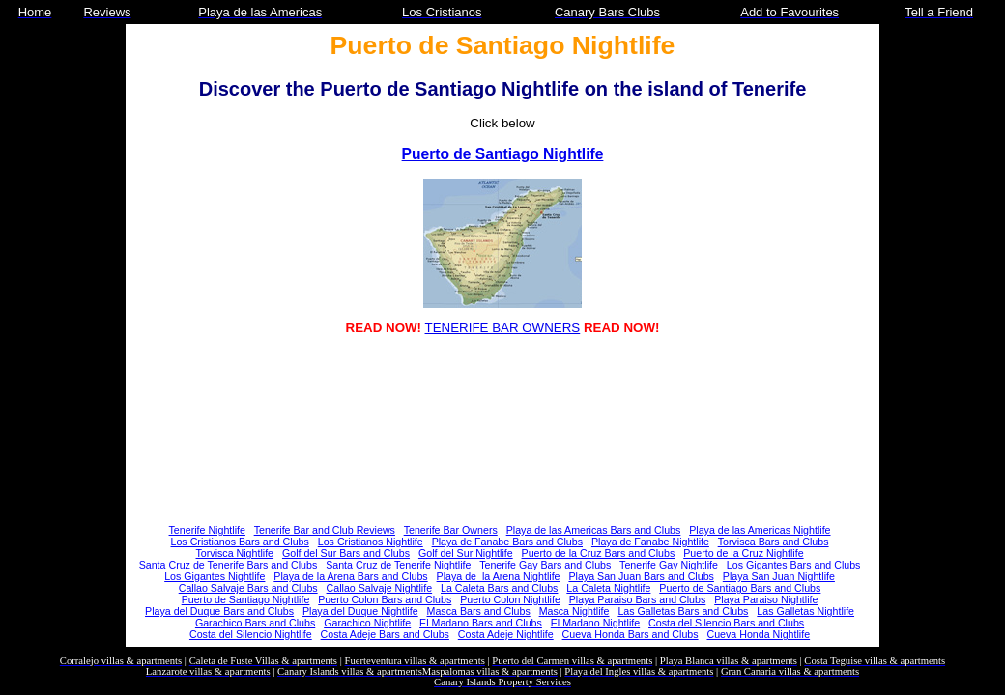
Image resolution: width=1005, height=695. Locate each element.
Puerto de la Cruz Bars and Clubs (598, 553)
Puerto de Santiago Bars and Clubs (739, 588)
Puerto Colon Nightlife (510, 599)
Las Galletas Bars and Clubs (682, 611)
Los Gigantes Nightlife (214, 576)
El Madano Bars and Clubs (480, 622)
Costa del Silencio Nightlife (250, 634)
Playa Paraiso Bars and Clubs (637, 599)
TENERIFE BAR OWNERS (503, 327)
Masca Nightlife (574, 611)
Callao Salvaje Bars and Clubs (248, 588)
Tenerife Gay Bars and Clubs (545, 564)
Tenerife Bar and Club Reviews (324, 530)
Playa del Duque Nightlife (360, 611)
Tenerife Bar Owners (451, 530)
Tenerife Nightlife (207, 530)
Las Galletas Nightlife (805, 611)
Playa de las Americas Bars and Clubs (593, 530)
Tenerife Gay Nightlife (668, 564)
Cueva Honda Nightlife (758, 634)
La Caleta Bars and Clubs (499, 588)
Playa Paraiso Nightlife (766, 599)
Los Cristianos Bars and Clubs (240, 541)
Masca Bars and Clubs (479, 611)
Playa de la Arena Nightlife (498, 576)
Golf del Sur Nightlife (465, 553)
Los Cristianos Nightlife (370, 541)
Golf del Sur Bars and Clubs (346, 553)
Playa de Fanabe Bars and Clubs (507, 541)
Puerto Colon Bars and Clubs (384, 599)
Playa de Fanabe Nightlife (650, 541)
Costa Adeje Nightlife (506, 634)
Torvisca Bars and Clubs (773, 541)
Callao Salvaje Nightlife (380, 588)
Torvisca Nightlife (235, 553)
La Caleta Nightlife (608, 588)
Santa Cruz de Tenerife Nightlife (398, 564)
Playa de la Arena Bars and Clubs (350, 576)
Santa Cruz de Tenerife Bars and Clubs (228, 564)
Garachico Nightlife (367, 622)
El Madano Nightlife (595, 622)
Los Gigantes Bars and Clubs (794, 564)
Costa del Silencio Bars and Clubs (726, 622)
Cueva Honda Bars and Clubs (630, 634)
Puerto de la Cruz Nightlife (743, 553)
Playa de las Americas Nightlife (759, 530)
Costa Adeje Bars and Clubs (385, 634)
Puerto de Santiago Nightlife (503, 154)
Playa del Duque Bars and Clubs (219, 611)
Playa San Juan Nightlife (779, 576)
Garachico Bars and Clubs (255, 622)
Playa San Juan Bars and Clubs (640, 576)
